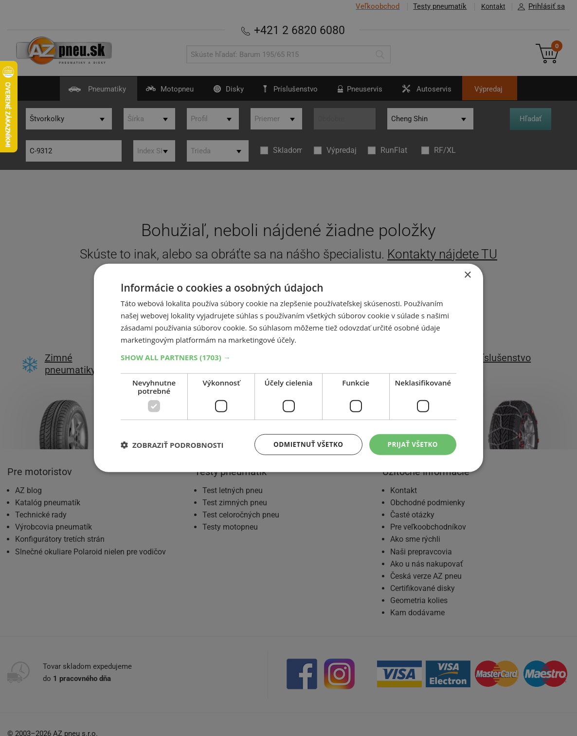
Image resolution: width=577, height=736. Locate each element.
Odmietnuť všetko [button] (305, 444)
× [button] (467, 274)
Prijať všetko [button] (412, 444)
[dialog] (288, 368)
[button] (288, 356)
